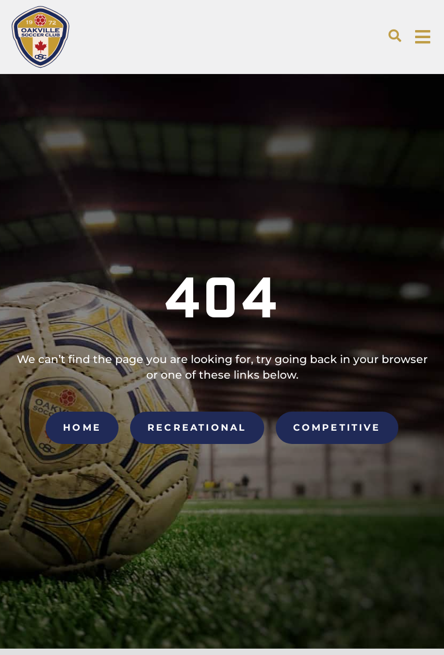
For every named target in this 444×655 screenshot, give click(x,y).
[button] (394, 35)
